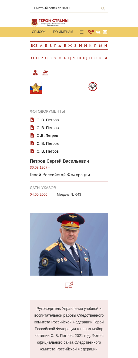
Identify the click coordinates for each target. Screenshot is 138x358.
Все (34, 45)
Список (39, 32)
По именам (63, 32)
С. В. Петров (48, 120)
